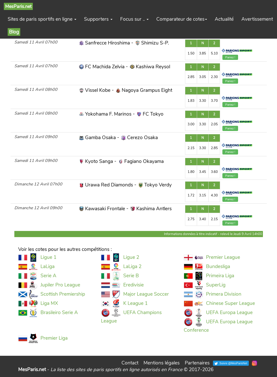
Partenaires (197, 363)
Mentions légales (161, 363)
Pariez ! (230, 57)
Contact (129, 363)
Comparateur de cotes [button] (181, 19)
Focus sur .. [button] (134, 19)
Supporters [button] (98, 19)
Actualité (224, 19)
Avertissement (257, 19)
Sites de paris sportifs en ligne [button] (42, 19)
